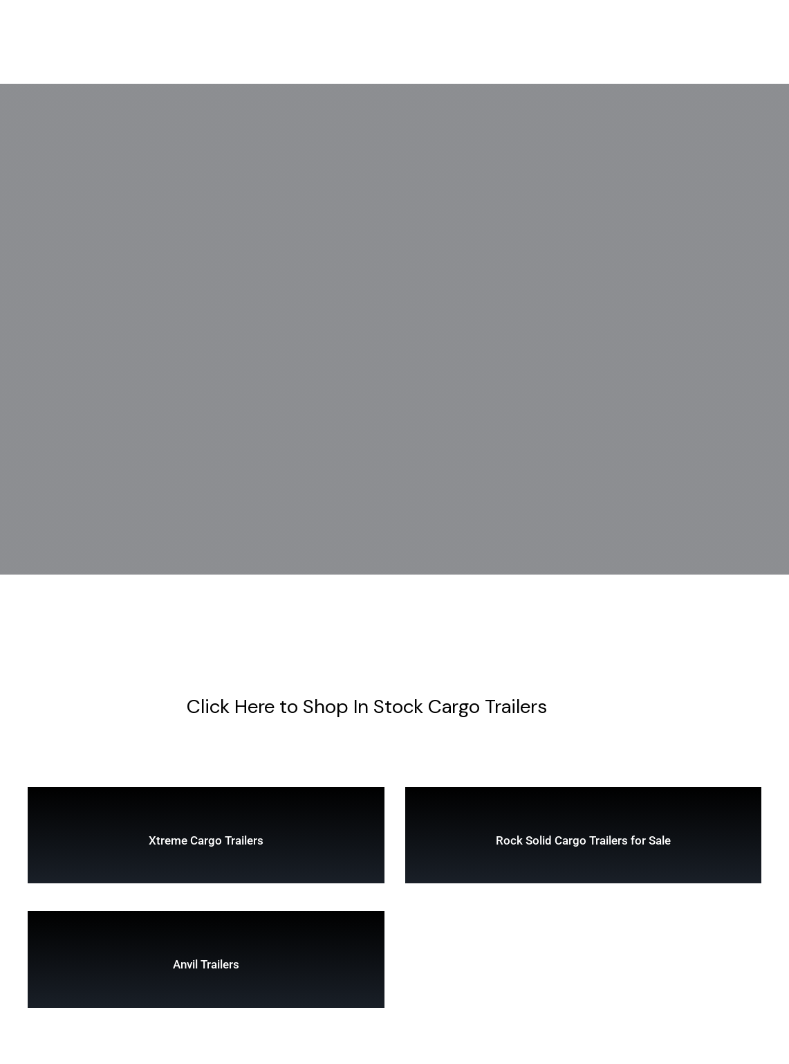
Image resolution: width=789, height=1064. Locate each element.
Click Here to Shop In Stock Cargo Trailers (367, 706)
